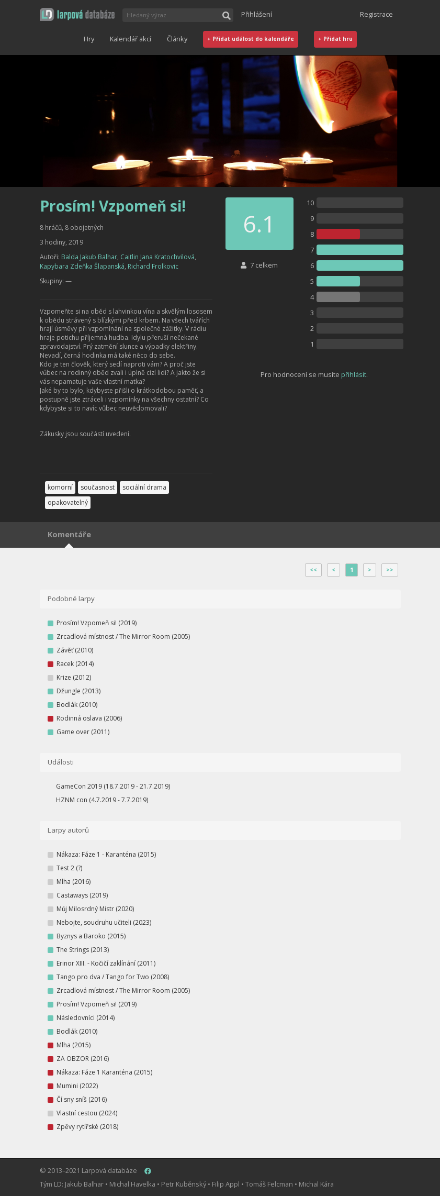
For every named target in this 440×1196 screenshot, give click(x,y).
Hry (89, 38)
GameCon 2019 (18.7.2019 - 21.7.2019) (113, 786)
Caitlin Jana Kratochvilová (157, 256)
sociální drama (144, 487)
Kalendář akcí (130, 38)
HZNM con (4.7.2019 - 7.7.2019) (102, 799)
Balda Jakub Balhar (89, 256)
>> (389, 569)
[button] (77, 14)
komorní (60, 487)
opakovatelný (68, 502)
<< (313, 569)
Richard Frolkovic (153, 266)
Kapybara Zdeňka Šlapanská (82, 266)
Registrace (376, 14)
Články (177, 38)
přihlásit (353, 374)
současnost (98, 487)
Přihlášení (256, 14)
